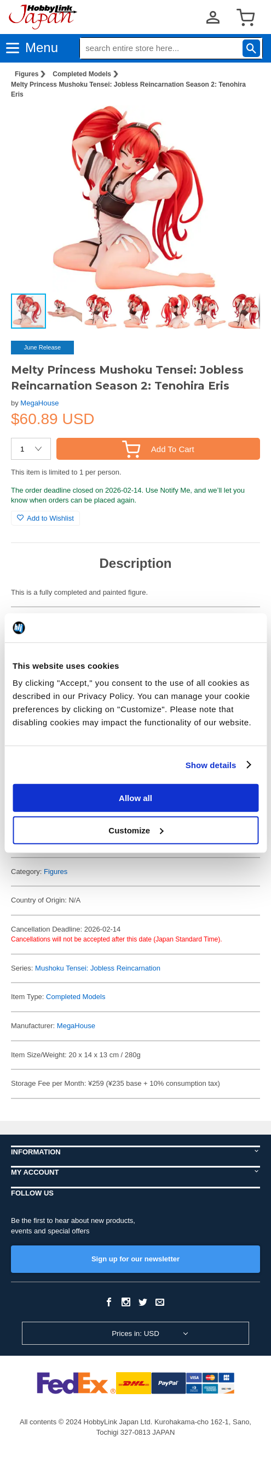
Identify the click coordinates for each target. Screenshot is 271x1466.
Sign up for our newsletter (135, 1259)
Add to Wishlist (45, 518)
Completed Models (82, 74)
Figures (26, 74)
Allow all (135, 798)
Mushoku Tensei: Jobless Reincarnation (97, 968)
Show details (211, 764)
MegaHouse (39, 403)
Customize (135, 830)
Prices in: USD (135, 1333)
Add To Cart (158, 449)
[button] (240, 125)
